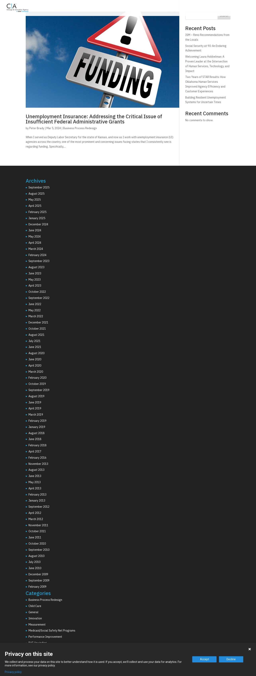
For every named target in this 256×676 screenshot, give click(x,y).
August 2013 (36, 470)
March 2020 (35, 371)
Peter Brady (36, 128)
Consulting (158, 9)
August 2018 (36, 433)
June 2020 (34, 359)
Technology (184, 9)
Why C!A (208, 9)
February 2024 (37, 255)
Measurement (37, 624)
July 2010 (34, 562)
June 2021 (34, 347)
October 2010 (37, 543)
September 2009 (38, 580)
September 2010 (38, 550)
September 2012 (38, 506)
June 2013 (34, 476)
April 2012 (34, 513)
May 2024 (34, 236)
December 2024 (38, 224)
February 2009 (37, 586)
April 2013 (34, 488)
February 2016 (37, 457)
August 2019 (36, 396)
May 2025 (34, 199)
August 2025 (36, 193)
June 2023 (34, 273)
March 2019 (35, 414)
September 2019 (38, 390)
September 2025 (38, 187)
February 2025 (37, 212)
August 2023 (36, 267)
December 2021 (38, 322)
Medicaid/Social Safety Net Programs (51, 630)
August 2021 (36, 335)
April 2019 (34, 408)
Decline (231, 659)
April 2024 (34, 242)
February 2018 (37, 445)
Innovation (35, 618)
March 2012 (35, 519)
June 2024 (34, 230)
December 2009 (38, 574)
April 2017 (34, 451)
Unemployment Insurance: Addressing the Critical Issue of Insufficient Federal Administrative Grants (94, 119)
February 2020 (37, 377)
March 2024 (35, 249)
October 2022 (37, 292)
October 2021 (37, 328)
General (33, 612)
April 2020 (34, 365)
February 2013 (37, 494)
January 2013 (36, 500)
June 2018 (34, 439)
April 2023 (34, 285)
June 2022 (34, 304)
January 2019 (36, 427)
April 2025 (34, 206)
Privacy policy (13, 672)
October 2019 (37, 384)
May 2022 (34, 310)
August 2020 (36, 353)
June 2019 (34, 402)
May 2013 (34, 482)
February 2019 (37, 421)
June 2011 (34, 537)
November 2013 (38, 464)
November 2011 (38, 525)
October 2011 (37, 531)
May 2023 (34, 279)
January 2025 (36, 218)
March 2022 (35, 316)
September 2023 (38, 261)
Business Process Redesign (80, 128)
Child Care (34, 606)
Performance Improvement (45, 637)
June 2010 (34, 568)
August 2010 (36, 556)
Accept (204, 659)
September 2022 (38, 298)
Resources (231, 9)
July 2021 (34, 341)
